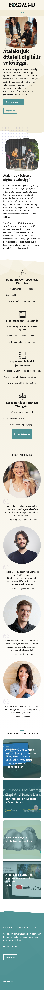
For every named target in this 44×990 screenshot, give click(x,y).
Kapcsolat (10, 110)
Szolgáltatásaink (13, 102)
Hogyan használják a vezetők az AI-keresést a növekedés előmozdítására (21, 799)
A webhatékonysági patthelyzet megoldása (18, 839)
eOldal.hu (9, 981)
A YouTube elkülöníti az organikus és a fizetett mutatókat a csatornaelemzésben (18, 880)
